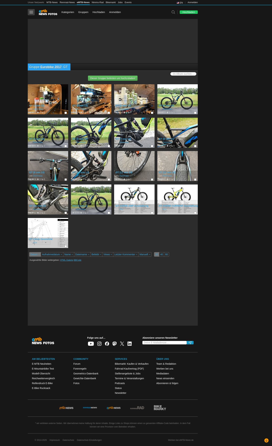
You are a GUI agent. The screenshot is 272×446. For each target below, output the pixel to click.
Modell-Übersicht (41, 373)
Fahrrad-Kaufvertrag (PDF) (129, 368)
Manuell (144, 254)
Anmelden (193, 2)
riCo (121, 209)
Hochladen (98, 12)
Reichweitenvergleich (43, 378)
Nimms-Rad (98, 2)
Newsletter (120, 393)
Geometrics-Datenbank (85, 373)
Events (128, 2)
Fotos (76, 383)
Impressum (55, 440)
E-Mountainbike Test (43, 368)
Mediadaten (162, 373)
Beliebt (96, 254)
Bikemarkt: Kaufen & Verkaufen (132, 363)
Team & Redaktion (166, 363)
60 (166, 254)
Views (107, 254)
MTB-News (52, 2)
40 (161, 254)
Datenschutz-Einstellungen (89, 440)
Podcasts (120, 383)
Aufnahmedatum (52, 254)
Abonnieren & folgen (167, 383)
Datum (35, 254)
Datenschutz (68, 440)
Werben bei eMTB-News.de (181, 440)
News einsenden (165, 378)
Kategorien (67, 12)
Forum (76, 363)
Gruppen (83, 12)
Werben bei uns (164, 368)
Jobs (120, 2)
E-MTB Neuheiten (41, 363)
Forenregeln (80, 368)
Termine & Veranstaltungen (129, 378)
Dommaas (37, 109)
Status (118, 388)
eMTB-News (83, 2)
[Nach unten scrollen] (266, 440)
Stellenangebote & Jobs (128, 373)
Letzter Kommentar (125, 254)
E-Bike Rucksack (41, 388)
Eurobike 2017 (51, 67)
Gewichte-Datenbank (84, 378)
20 (156, 254)
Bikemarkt (111, 2)
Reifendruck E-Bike (42, 383)
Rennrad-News (67, 2)
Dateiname (82, 254)
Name (68, 254)
